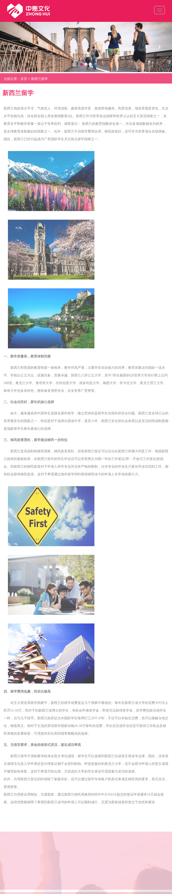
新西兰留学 (39, 80)
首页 (23, 80)
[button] (13, 47)
